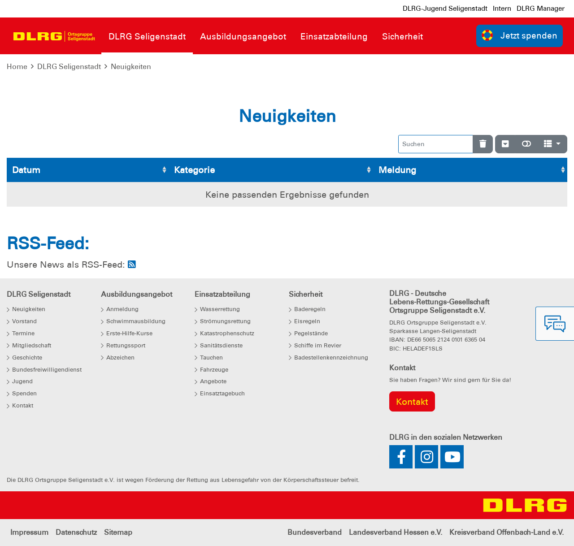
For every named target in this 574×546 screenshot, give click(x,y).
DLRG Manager (541, 8)
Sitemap (118, 532)
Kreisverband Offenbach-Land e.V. (506, 532)
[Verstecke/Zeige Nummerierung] (505, 144)
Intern (502, 8)
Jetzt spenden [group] (520, 35)
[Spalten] (552, 144)
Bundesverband (314, 532)
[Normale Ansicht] (526, 144)
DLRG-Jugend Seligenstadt (445, 8)
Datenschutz (76, 532)
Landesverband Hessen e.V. (395, 532)
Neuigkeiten (131, 66)
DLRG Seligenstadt (69, 66)
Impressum (29, 532)
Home (17, 66)
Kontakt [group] (412, 401)
